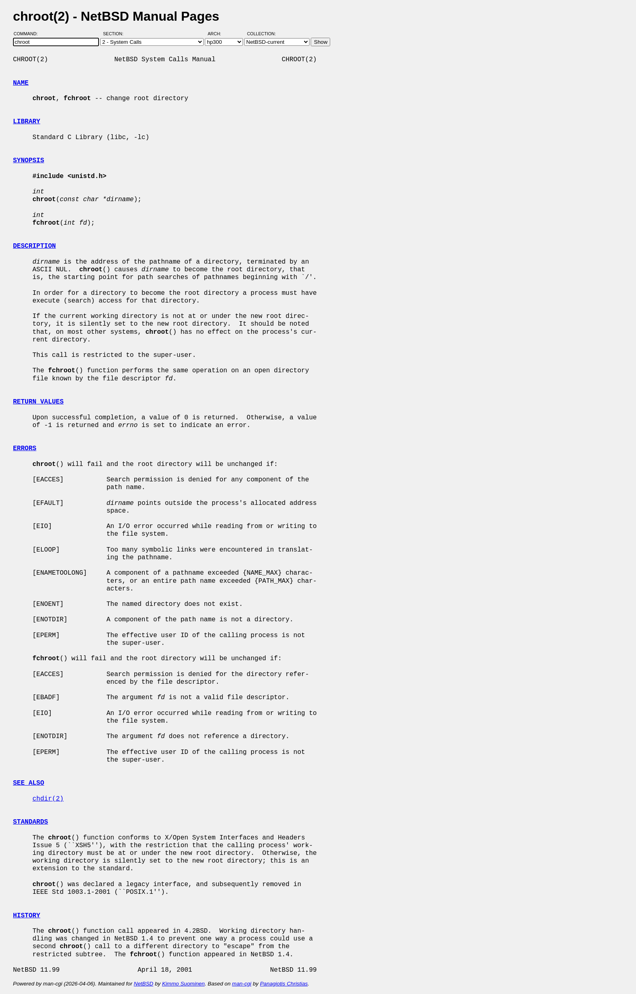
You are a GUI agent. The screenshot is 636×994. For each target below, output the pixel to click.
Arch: (218, 33)
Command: (28, 33)
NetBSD (143, 984)
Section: (115, 33)
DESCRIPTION (34, 246)
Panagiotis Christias (284, 984)
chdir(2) (48, 798)
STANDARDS (30, 822)
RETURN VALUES (38, 401)
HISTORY (26, 915)
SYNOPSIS (28, 160)
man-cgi (241, 984)
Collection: (261, 33)
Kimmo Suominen (183, 984)
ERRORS (25, 448)
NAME (20, 83)
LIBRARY (26, 121)
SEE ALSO (28, 783)
